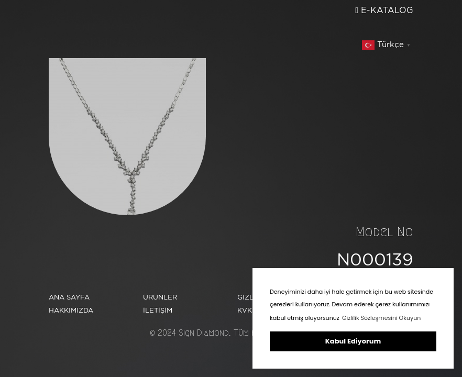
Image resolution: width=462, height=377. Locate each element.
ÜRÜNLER (100, 52)
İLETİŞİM (318, 32)
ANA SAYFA (106, 24)
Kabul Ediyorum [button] (353, 341)
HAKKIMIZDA (109, 38)
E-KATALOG (384, 10)
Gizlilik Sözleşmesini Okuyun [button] (381, 318)
